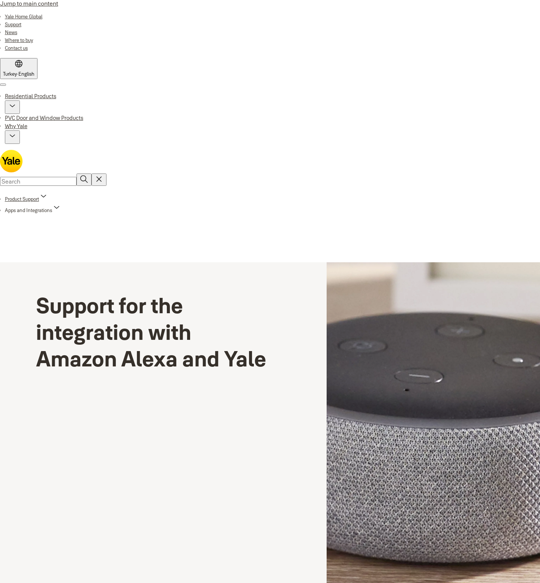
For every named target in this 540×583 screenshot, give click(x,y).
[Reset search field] (99, 179)
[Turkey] (19, 68)
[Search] (84, 179)
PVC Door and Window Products (44, 117)
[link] (23, 16)
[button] (12, 107)
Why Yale (16, 126)
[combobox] (38, 181)
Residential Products (30, 96)
